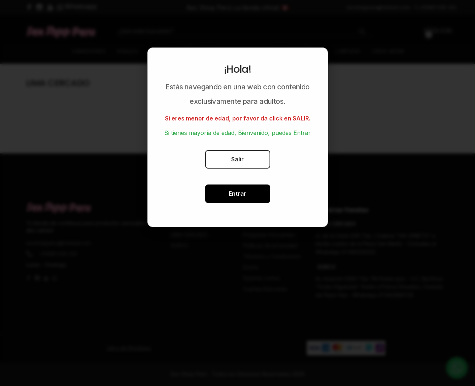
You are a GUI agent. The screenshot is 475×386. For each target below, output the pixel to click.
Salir (237, 159)
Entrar (237, 193)
